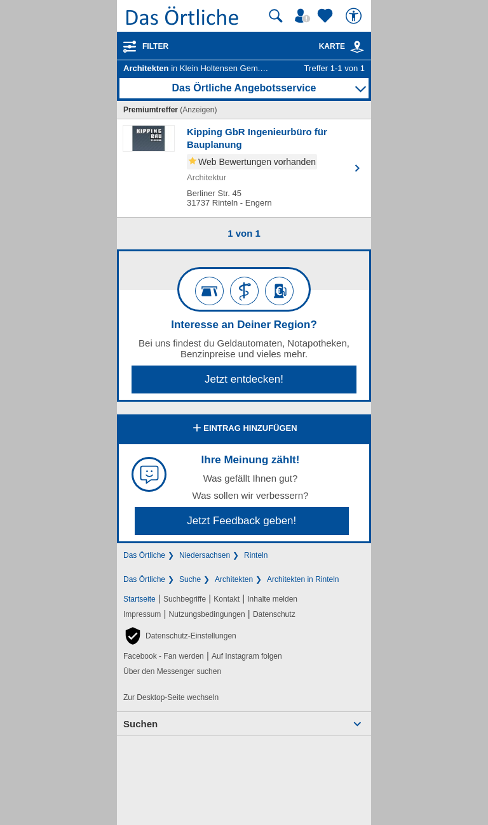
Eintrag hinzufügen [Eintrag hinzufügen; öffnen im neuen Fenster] (244, 429)
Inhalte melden (272, 599)
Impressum (142, 614)
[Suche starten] (275, 15)
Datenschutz (274, 614)
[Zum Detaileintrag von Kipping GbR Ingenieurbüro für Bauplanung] (244, 168)
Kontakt (227, 599)
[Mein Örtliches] (304, 15)
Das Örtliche (144, 555)
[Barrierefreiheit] (355, 15)
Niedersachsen (204, 555)
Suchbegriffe (184, 599)
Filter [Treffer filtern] (155, 46)
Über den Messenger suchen (172, 671)
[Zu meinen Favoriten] (326, 15)
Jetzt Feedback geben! (241, 521)
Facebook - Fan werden (163, 656)
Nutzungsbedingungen (207, 614)
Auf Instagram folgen (247, 656)
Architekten (234, 579)
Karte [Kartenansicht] (342, 46)
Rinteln (256, 555)
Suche (190, 579)
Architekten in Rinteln (303, 579)
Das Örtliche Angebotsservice (244, 87)
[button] (179, 636)
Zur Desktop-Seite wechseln (171, 697)
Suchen (140, 723)
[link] (357, 47)
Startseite (139, 599)
